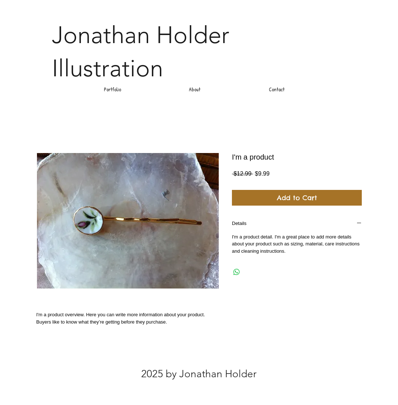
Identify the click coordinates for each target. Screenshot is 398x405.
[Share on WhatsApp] (236, 272)
